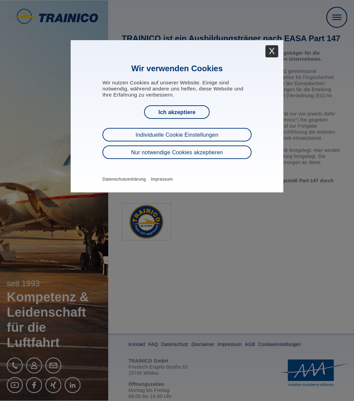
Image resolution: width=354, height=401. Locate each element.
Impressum (162, 179)
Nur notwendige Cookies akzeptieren (177, 152)
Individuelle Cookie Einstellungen (177, 135)
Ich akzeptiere (176, 112)
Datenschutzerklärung (124, 179)
